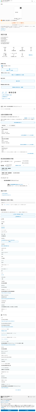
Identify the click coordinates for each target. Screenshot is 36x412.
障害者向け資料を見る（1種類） (18, 87)
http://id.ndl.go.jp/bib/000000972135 (8, 298)
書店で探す (18, 81)
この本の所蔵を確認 (30, 153)
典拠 (10, 241)
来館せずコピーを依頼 (9, 70)
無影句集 (3, 227)
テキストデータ (4, 335)
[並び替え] (4, 125)
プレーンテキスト (7, 204)
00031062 (12, 240)
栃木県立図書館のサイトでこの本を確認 (27, 135)
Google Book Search (6, 195)
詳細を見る (31, 55)
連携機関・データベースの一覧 (29, 118)
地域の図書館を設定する (24, 122)
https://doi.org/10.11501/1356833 (7, 321)
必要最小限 (9, 410)
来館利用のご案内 (19, 165)
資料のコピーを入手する (4, 402)
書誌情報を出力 (4, 96)
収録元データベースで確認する (18, 22)
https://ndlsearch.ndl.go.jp (6, 292)
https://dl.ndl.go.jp (4, 387)
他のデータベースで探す (6, 98)
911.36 (2, 274)
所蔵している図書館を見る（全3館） (18, 74)
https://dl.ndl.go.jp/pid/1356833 (7, 326)
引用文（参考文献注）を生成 (6, 94)
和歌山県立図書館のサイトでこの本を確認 (27, 144)
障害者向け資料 (4, 330)
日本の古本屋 (5, 193)
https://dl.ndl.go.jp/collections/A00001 (8, 344)
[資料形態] (12, 125)
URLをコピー (6, 92)
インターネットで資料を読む (5, 400)
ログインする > (3, 30)
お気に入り (3, 92)
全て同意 (27, 410)
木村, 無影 (3, 240)
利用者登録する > (3, 28)
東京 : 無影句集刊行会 (5, 245)
